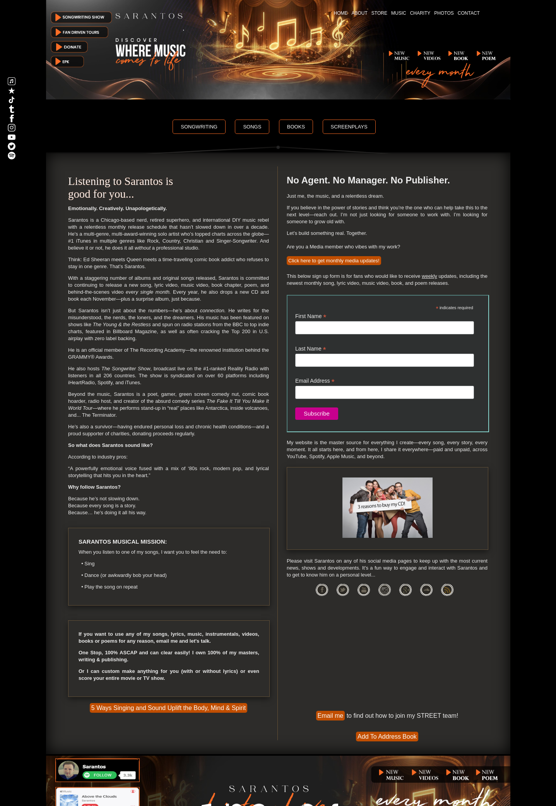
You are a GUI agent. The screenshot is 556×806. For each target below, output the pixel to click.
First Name (311, 316)
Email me (331, 715)
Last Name (310, 349)
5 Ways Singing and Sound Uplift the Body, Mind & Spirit (168, 708)
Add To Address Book (387, 736)
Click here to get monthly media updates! (334, 261)
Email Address (315, 381)
